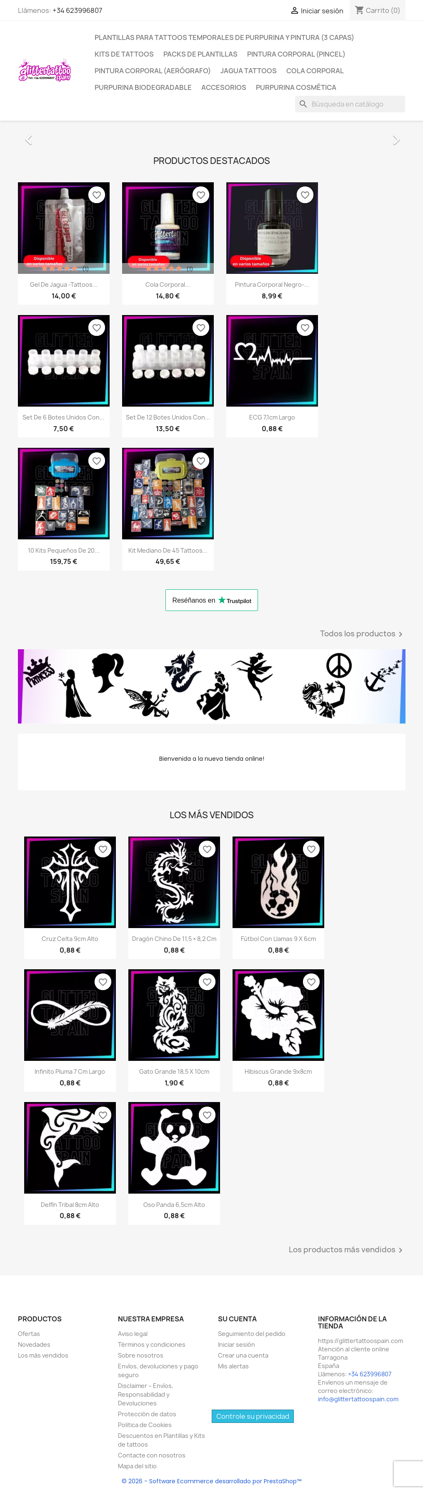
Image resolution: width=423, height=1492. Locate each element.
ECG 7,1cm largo (272, 417)
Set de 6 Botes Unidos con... (64, 417)
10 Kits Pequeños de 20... (64, 550)
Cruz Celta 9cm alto (70, 939)
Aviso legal (133, 1334)
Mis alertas (233, 1366)
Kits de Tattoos (124, 54)
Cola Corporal (315, 70)
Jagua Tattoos (248, 70)
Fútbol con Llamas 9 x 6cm (278, 939)
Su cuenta (237, 1318)
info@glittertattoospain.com (358, 1399)
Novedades (34, 1344)
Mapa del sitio (137, 1466)
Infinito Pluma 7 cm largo (70, 1071)
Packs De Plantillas (200, 54)
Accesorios (223, 87)
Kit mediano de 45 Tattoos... (168, 550)
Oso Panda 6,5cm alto (174, 1205)
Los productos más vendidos (347, 1250)
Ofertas (29, 1334)
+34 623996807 (77, 10)
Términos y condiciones (151, 1344)
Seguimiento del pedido (251, 1334)
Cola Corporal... (167, 284)
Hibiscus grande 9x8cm (278, 1071)
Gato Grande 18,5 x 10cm (174, 1071)
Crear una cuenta (243, 1355)
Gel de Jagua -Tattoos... (64, 284)
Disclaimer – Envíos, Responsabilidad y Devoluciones (145, 1394)
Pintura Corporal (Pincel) (296, 54)
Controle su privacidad (252, 1416)
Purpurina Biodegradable (143, 87)
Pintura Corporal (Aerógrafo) (153, 70)
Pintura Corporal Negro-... (272, 284)
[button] (47, 135)
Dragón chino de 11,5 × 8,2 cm (174, 939)
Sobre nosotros (140, 1355)
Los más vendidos (43, 1355)
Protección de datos (147, 1414)
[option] (211, 135)
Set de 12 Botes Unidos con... (168, 417)
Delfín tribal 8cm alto (70, 1205)
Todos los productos (362, 634)
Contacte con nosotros (151, 1455)
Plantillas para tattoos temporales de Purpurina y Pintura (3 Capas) (224, 37)
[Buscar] (350, 104)
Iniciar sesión (236, 1344)
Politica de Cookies (145, 1425)
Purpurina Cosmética (296, 87)
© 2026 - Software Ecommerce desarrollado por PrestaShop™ (211, 1481)
